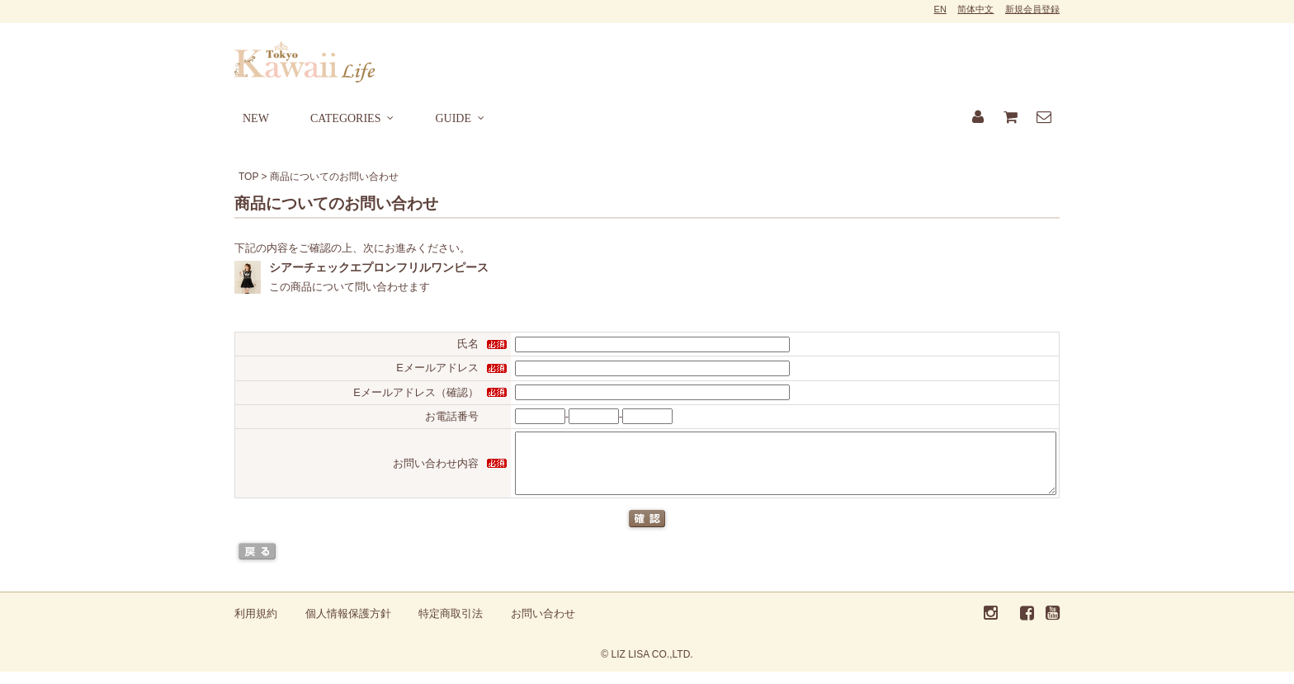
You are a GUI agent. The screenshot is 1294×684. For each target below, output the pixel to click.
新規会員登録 (1032, 9)
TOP (248, 176)
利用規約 (255, 626)
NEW (256, 118)
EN (940, 9)
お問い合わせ (543, 626)
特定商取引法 (450, 626)
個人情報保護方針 (348, 626)
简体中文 (975, 9)
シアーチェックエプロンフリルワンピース (379, 267)
